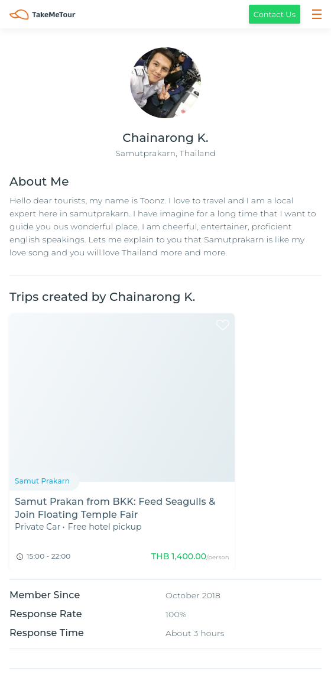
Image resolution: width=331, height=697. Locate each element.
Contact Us (275, 14)
